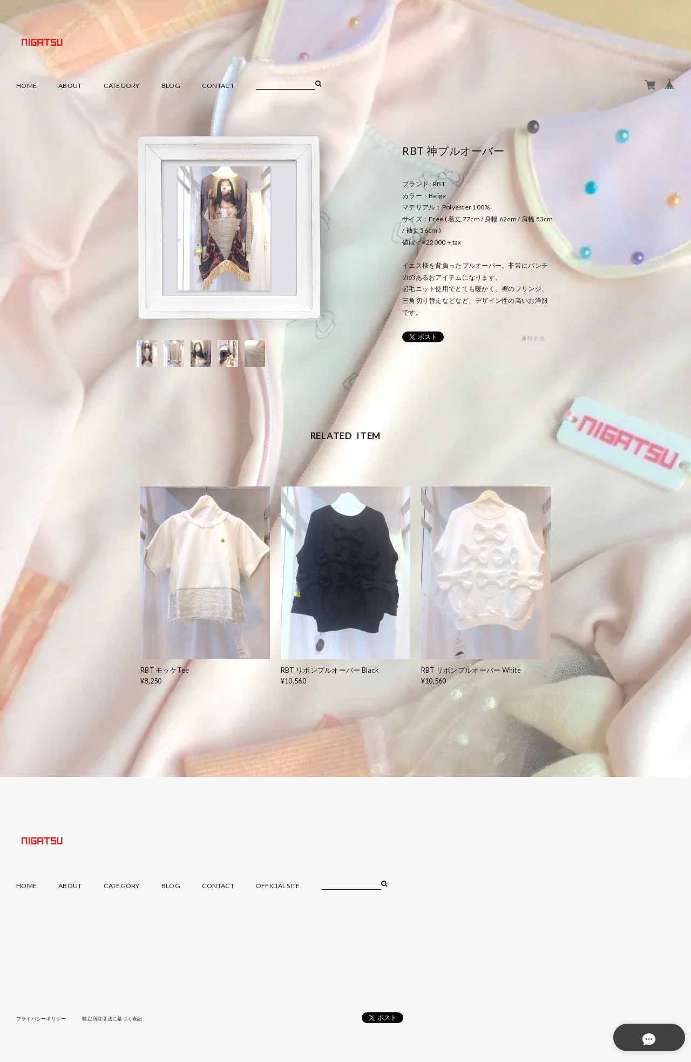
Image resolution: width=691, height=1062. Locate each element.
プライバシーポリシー (44, 1018)
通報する (533, 338)
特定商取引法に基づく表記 (121, 1018)
